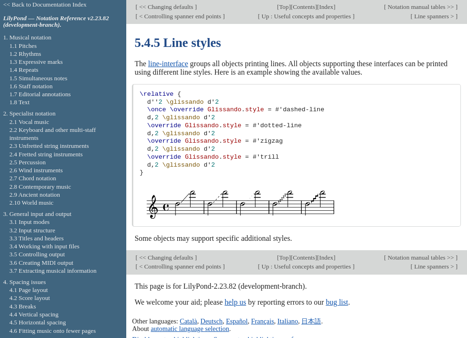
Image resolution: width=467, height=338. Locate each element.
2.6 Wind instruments (36, 170)
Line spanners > (434, 16)
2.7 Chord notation (32, 178)
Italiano (287, 321)
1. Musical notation (27, 37)
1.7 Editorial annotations (40, 94)
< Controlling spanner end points (180, 16)
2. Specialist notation (29, 113)
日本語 (311, 321)
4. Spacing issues (24, 281)
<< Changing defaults (166, 6)
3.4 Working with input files (44, 246)
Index (326, 6)
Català (188, 321)
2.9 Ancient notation (34, 194)
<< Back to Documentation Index (45, 4)
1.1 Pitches (23, 45)
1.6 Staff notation (31, 86)
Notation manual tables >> (421, 6)
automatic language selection (190, 328)
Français (262, 321)
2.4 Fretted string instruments (46, 154)
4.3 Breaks (22, 306)
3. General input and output (37, 213)
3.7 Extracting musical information (53, 270)
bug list (337, 302)
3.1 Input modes (29, 221)
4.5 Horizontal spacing (37, 322)
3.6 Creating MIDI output (41, 262)
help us (235, 302)
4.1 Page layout (28, 289)
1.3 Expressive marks (36, 61)
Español (236, 321)
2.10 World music (31, 202)
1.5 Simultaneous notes (38, 78)
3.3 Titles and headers (36, 238)
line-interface (168, 64)
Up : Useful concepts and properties (306, 16)
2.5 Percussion (27, 162)
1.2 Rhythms (25, 53)
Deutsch (211, 321)
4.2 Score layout (29, 297)
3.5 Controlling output (37, 254)
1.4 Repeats (23, 69)
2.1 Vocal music (29, 121)
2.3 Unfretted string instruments (49, 145)
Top (284, 6)
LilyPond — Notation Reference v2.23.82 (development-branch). (56, 22)
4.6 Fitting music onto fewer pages (52, 330)
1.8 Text (19, 102)
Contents (304, 6)
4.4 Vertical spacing (34, 314)
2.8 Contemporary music (40, 186)
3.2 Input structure (32, 230)
